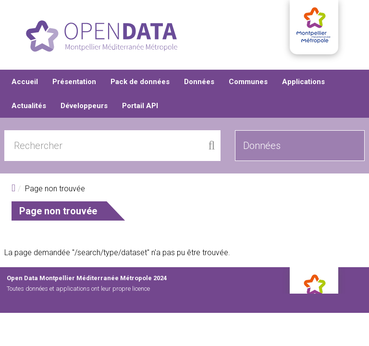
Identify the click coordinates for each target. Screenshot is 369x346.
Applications (303, 81)
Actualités (29, 105)
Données (199, 81)
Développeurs (84, 105)
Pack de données (140, 81)
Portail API (140, 105)
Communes (248, 81)
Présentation (74, 81)
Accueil (25, 81)
